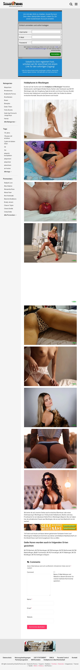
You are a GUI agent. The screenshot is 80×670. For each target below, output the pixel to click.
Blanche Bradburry (10, 199)
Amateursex (8, 90)
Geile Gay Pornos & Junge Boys (10, 114)
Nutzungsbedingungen (23, 657)
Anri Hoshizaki (9, 196)
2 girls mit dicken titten (9, 143)
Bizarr (6, 100)
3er (5, 150)
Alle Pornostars (10, 215)
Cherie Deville (8, 208)
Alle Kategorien (10, 122)
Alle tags (7, 171)
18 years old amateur (8, 137)
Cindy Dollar (8, 212)
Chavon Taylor (9, 205)
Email (29, 608)
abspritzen (7, 159)
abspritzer (7, 162)
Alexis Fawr (8, 192)
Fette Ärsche (8, 110)
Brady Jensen (8, 202)
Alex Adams (8, 186)
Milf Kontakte (35, 660)
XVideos (40, 666)
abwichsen (7, 165)
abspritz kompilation (8, 154)
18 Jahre (7, 133)
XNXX (35, 666)
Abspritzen (7, 87)
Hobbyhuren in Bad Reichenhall (54, 660)
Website (29, 617)
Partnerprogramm (21, 660)
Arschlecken (8, 97)
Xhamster (61, 664)
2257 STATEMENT (40, 657)
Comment (30, 572)
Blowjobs (7, 103)
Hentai (6, 118)
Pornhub (54, 664)
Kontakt (74, 657)
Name (29, 599)
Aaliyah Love (8, 183)
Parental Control (63, 657)
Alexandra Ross (9, 189)
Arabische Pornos (10, 94)
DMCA (51, 657)
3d (5, 147)
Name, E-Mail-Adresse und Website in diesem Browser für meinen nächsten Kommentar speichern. (64, 578)
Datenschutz (7, 657)
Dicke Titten (8, 107)
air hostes (7, 168)
